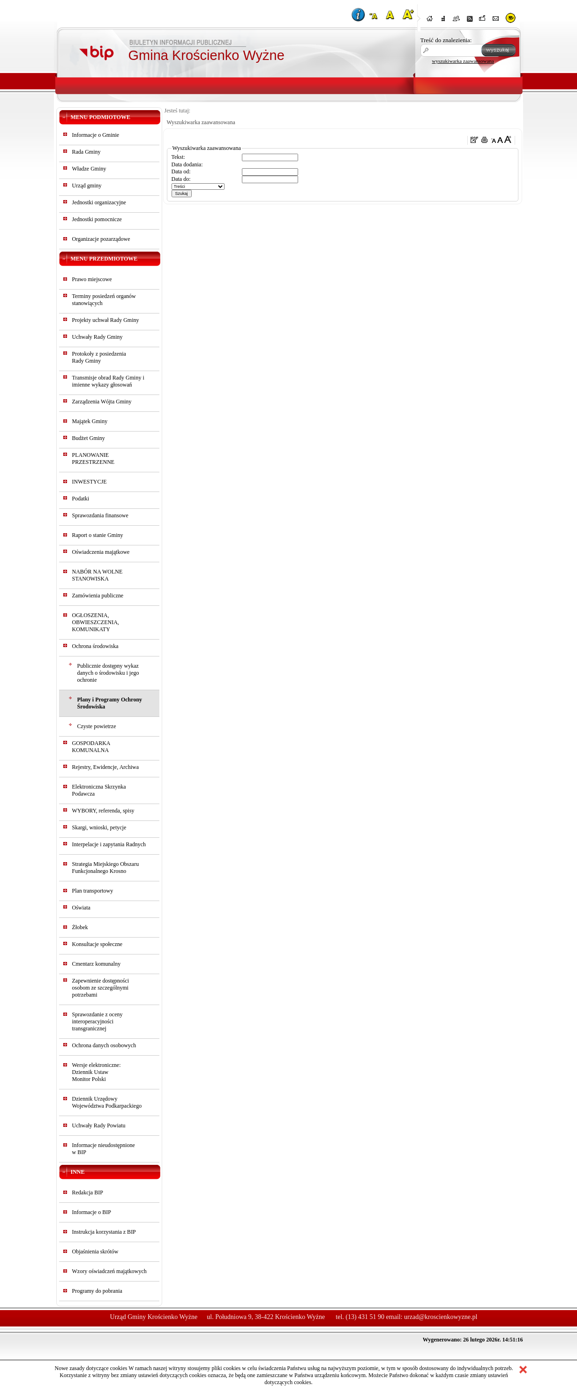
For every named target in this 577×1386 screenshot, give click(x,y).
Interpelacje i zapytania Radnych (109, 844)
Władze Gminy (89, 168)
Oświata (81, 907)
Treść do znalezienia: (446, 40)
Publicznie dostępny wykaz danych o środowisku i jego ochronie (108, 673)
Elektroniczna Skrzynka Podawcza (99, 790)
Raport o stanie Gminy (97, 535)
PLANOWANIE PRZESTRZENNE (93, 458)
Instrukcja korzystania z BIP (104, 1232)
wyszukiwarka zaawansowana (463, 61)
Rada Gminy (86, 152)
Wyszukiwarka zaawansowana (201, 122)
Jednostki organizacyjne (99, 202)
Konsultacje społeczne (97, 944)
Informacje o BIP (91, 1212)
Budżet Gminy (88, 438)
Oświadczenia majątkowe (101, 552)
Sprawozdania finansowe (100, 515)
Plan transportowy (92, 890)
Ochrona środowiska (95, 646)
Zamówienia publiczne (98, 595)
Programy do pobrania (97, 1291)
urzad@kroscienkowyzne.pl (440, 1316)
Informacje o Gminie (96, 135)
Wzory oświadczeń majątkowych (109, 1271)
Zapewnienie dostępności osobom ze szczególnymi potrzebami (100, 987)
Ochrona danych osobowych (104, 1045)
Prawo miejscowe (92, 279)
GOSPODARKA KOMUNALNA (91, 746)
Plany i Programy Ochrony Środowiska (109, 703)
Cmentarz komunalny (96, 964)
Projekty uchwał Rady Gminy (105, 320)
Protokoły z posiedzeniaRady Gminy (99, 357)
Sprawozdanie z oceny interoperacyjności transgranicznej (97, 1021)
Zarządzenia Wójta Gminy (102, 401)
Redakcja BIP (87, 1192)
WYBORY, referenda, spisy (103, 810)
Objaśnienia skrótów (95, 1251)
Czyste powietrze (96, 726)
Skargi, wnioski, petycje (99, 827)
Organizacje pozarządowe (101, 239)
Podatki (81, 498)
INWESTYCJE (89, 481)
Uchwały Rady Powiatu (99, 1125)
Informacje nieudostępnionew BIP (103, 1148)
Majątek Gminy (90, 421)
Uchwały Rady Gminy (97, 337)
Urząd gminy (87, 185)
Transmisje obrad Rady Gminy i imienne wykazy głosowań (108, 381)
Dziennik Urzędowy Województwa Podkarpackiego (107, 1102)
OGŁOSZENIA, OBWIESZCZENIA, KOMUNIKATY (95, 622)
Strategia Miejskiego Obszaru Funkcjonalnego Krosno (105, 867)
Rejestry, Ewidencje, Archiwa (105, 767)
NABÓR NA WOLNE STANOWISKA (97, 575)
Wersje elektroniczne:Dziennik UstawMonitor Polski (96, 1072)
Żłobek (80, 927)
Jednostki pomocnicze (97, 219)
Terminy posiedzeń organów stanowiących (104, 299)
